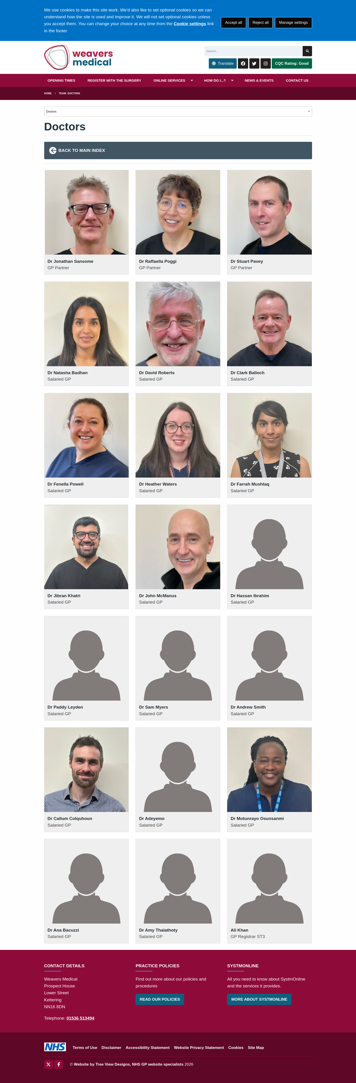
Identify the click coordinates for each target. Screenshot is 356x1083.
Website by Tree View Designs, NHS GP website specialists (129, 1064)
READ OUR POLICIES (160, 999)
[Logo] (79, 57)
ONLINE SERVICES (169, 80)
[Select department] (178, 111)
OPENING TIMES (61, 80)
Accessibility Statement (148, 1047)
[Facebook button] (243, 63)
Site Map (256, 1047)
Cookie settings (190, 23)
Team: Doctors (69, 93)
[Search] (253, 51)
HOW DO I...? (215, 80)
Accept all (233, 22)
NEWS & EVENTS (259, 80)
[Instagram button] (266, 63)
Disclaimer (111, 1047)
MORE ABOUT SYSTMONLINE (259, 999)
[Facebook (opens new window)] (58, 1064)
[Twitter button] (254, 63)
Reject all (261, 22)
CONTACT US (297, 80)
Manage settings (293, 22)
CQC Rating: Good (292, 63)
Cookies (236, 1047)
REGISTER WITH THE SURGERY (114, 80)
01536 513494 (81, 1018)
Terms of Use (85, 1047)
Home (48, 93)
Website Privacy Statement (199, 1047)
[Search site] (307, 51)
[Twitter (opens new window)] (48, 1064)
